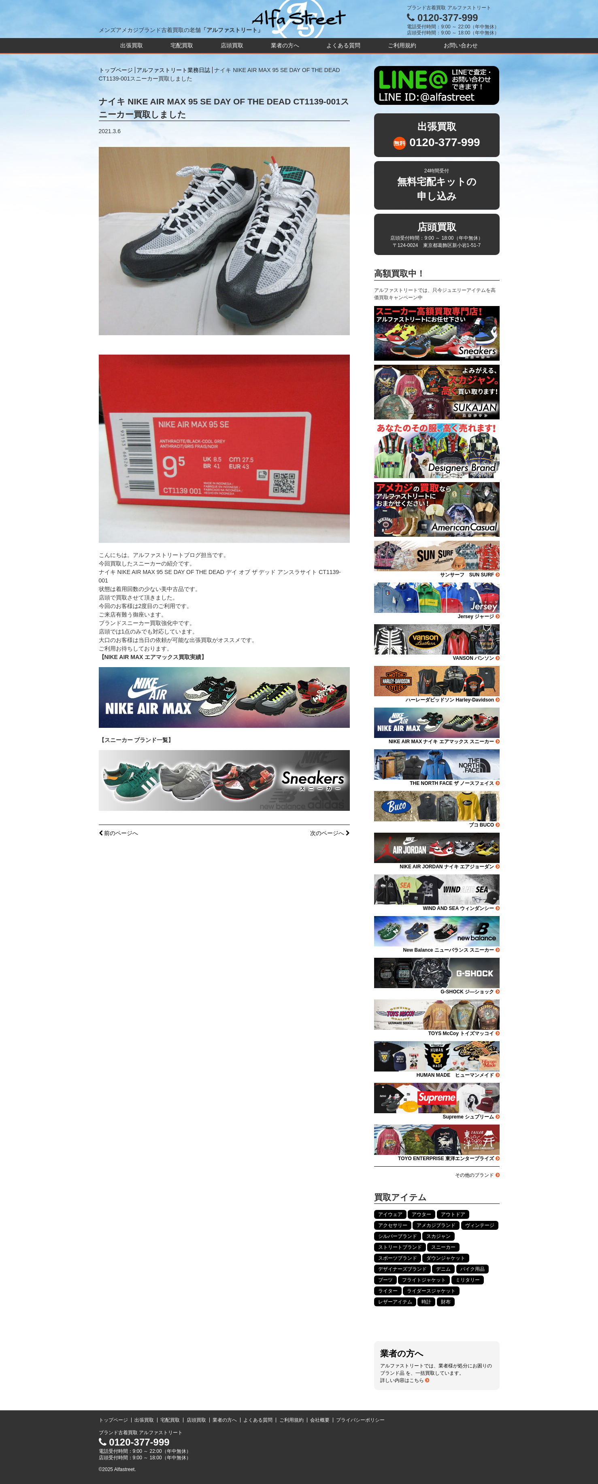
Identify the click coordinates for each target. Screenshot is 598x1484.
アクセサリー (392, 1225)
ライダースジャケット (431, 1291)
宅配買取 (181, 45)
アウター (421, 1214)
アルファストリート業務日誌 (173, 70)
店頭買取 (232, 45)
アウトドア (453, 1214)
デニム (443, 1269)
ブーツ (385, 1280)
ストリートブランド (400, 1247)
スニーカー (443, 1247)
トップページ (116, 70)
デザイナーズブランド (402, 1269)
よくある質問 (343, 45)
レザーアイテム (395, 1302)
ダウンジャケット (445, 1258)
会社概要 (320, 1420)
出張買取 (131, 45)
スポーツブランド (397, 1258)
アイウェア (390, 1214)
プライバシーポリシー (360, 1420)
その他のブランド (477, 1175)
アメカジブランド (436, 1225)
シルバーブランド (397, 1236)
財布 (446, 1302)
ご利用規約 (402, 45)
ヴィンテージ (479, 1225)
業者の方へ (285, 45)
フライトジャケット (424, 1280)
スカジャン (438, 1236)
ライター (388, 1291)
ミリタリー (467, 1280)
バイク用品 (472, 1269)
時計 (426, 1302)
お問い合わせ (461, 45)
